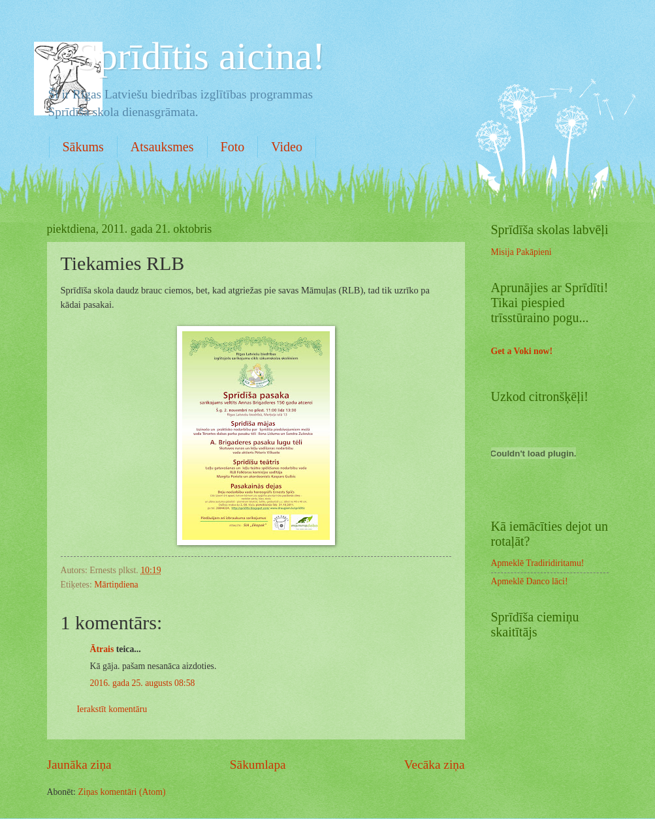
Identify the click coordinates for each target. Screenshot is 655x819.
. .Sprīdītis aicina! (186, 56)
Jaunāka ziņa (79, 764)
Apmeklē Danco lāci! (529, 581)
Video (286, 147)
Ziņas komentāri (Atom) (121, 792)
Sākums (83, 147)
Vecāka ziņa (434, 764)
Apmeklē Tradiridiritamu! (537, 563)
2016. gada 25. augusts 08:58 (142, 683)
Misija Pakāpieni (521, 252)
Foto (233, 147)
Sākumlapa (258, 764)
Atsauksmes (162, 147)
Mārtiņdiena (116, 584)
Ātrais (102, 649)
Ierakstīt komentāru (112, 709)
